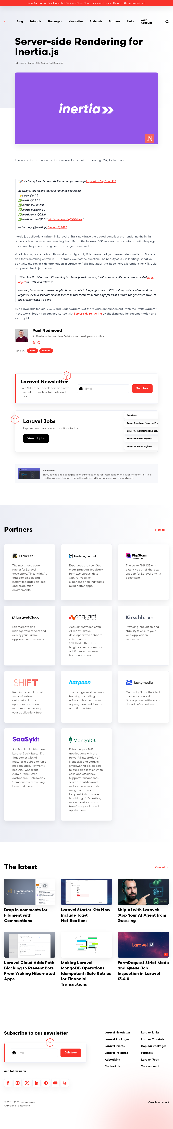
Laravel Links (150, 1032)
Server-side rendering (88, 313)
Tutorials (35, 21)
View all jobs (35, 438)
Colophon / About (158, 1102)
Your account (150, 1066)
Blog (20, 21)
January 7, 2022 (57, 227)
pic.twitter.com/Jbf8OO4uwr (65, 219)
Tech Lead (132, 416)
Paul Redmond (56, 63)
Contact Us (112, 1066)
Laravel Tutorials (152, 1039)
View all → (162, 530)
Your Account (146, 21)
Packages (55, 21)
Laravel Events (115, 1046)
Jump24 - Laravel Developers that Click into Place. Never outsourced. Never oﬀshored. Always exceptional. (87, 3)
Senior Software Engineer (139, 439)
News (32, 351)
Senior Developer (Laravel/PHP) (143, 423)
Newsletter (75, 21)
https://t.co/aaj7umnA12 (101, 181)
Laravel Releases (116, 1053)
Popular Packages (153, 1046)
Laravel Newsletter (117, 1032)
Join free (142, 388)
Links (130, 21)
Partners (114, 21)
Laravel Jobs (150, 1060)
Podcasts (96, 21)
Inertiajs (46, 351)
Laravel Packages (117, 1039)
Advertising (112, 1060)
